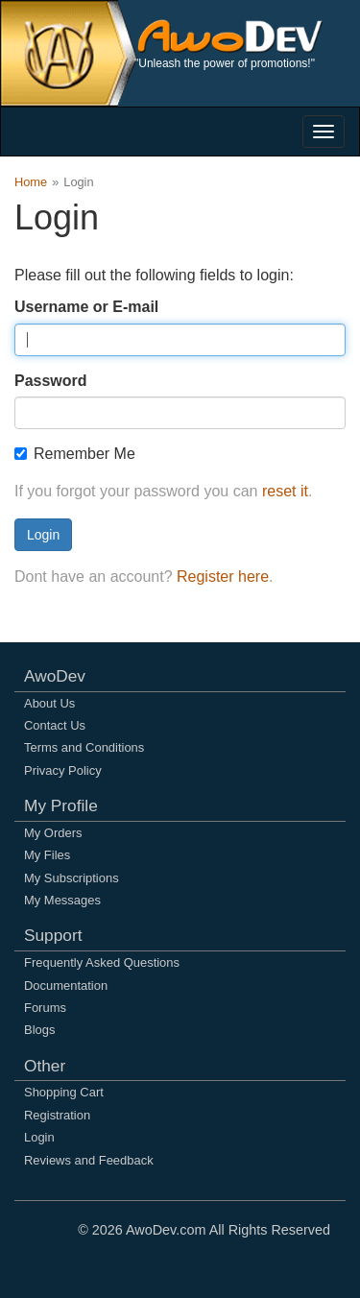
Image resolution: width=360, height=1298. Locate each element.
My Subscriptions (71, 878)
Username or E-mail (86, 307)
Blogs (39, 1029)
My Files (47, 855)
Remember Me (74, 453)
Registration (57, 1115)
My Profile (61, 805)
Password (50, 381)
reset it (285, 491)
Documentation (66, 985)
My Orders (53, 833)
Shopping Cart (64, 1092)
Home (30, 182)
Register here (223, 576)
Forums (45, 1007)
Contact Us (54, 725)
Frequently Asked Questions (102, 962)
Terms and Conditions (84, 747)
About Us (49, 703)
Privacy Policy (63, 770)
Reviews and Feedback (89, 1160)
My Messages (62, 900)
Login (43, 534)
